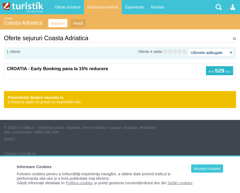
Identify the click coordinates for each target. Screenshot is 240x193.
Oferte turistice (68, 7)
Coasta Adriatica (23, 23)
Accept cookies (207, 168)
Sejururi (58, 23)
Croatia (8, 18)
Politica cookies (79, 183)
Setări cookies (179, 183)
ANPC (9, 139)
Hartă (78, 23)
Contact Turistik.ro (20, 153)
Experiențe (134, 7)
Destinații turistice (103, 7)
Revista (157, 7)
